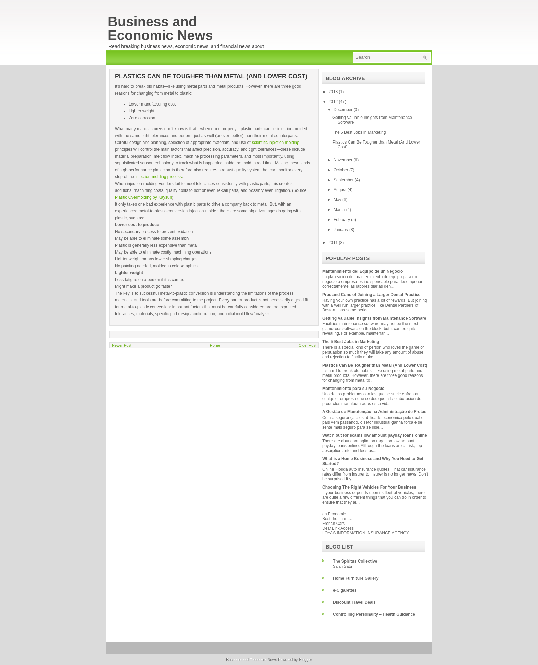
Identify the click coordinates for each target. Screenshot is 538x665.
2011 (334, 242)
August (341, 189)
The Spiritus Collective (355, 561)
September (344, 179)
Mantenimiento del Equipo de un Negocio (362, 271)
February (342, 219)
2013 (334, 91)
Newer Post (121, 345)
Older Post (307, 345)
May (338, 199)
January (341, 229)
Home (215, 345)
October (341, 170)
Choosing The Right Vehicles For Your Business (369, 487)
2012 (334, 101)
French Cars (333, 523)
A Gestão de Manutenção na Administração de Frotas (374, 411)
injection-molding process (158, 176)
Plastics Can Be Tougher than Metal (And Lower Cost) (374, 365)
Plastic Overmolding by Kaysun (143, 197)
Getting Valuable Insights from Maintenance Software (374, 318)
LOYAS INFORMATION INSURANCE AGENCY (365, 533)
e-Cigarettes (344, 590)
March (340, 209)
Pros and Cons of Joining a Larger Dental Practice (371, 294)
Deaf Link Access (338, 528)
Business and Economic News (160, 28)
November (344, 160)
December (344, 109)
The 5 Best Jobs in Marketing (359, 132)
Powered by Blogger (295, 659)
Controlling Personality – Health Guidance (374, 614)
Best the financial (337, 518)
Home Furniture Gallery (355, 578)
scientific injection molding (276, 142)
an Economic (334, 514)
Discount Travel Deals (354, 602)
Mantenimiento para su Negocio (353, 388)
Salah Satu (342, 566)
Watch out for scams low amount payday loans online (374, 435)
